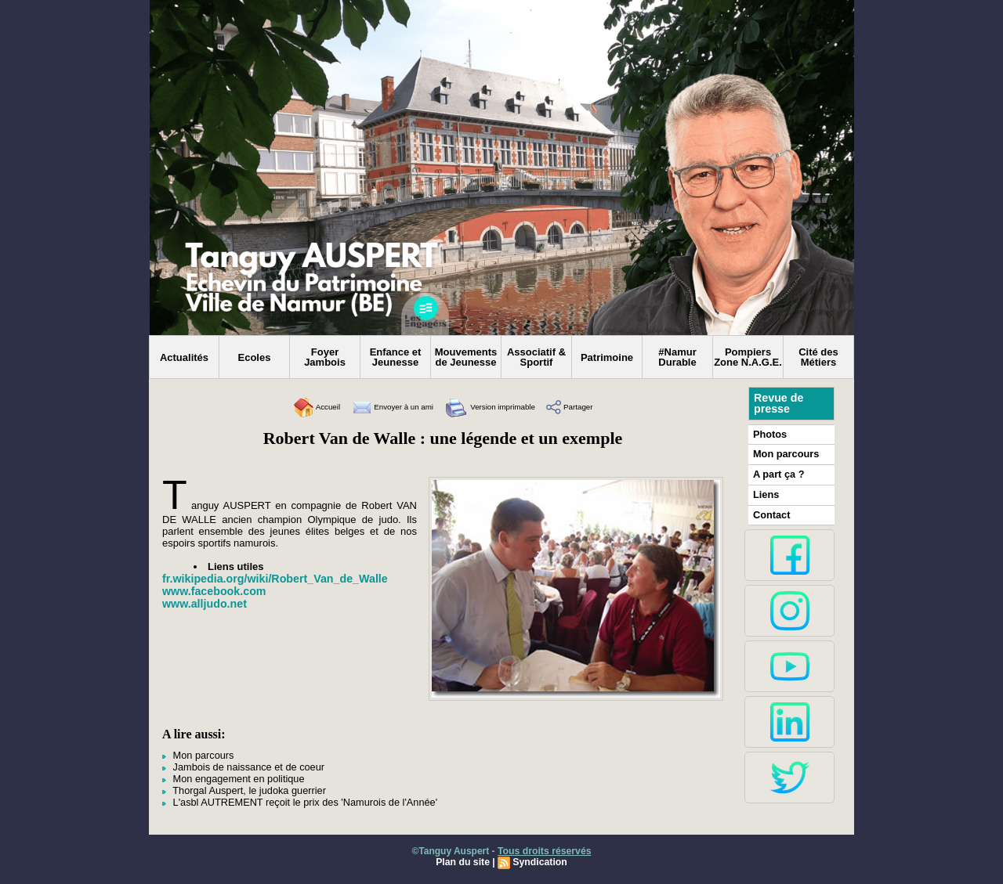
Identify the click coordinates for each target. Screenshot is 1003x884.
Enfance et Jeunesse (396, 357)
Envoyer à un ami (380, 407)
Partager (595, 407)
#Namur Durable (677, 357)
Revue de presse (778, 403)
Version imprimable (499, 407)
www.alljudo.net (203, 603)
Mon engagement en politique (229, 776)
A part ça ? (777, 472)
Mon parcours (196, 754)
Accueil (290, 407)
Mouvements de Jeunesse (466, 357)
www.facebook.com (213, 591)
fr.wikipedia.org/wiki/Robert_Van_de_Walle (273, 578)
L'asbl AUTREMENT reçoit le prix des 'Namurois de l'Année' (292, 798)
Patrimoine (607, 357)
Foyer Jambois (325, 357)
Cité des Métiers (818, 357)
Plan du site (463, 858)
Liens (765, 492)
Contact (770, 512)
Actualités (184, 357)
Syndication (539, 858)
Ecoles (254, 357)
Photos (769, 433)
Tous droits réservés (544, 847)
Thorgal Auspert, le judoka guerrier (239, 787)
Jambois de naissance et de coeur (238, 765)
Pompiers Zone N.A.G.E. (748, 357)
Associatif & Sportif (536, 357)
